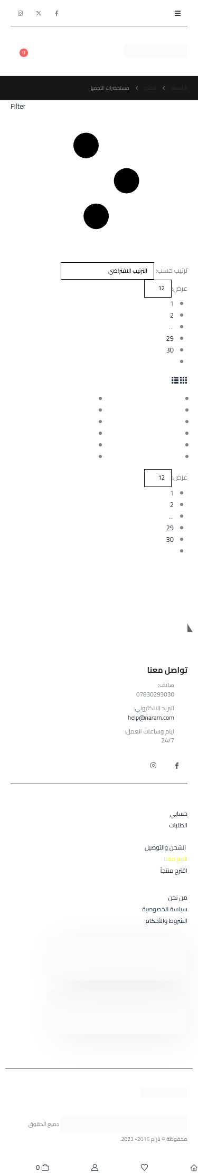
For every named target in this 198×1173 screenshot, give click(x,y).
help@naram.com (151, 717)
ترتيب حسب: (171, 270)
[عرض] (158, 289)
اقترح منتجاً (174, 870)
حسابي (178, 813)
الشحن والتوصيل (165, 847)
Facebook (176, 765)
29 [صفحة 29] (170, 338)
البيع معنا (175, 859)
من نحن (177, 897)
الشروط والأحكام (166, 921)
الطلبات (178, 825)
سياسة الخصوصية (165, 909)
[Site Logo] (155, 50)
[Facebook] (56, 13)
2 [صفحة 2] (172, 315)
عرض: (179, 288)
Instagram (153, 765)
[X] (38, 13)
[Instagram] (20, 13)
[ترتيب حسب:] (107, 271)
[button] (177, 13)
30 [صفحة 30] (170, 350)
